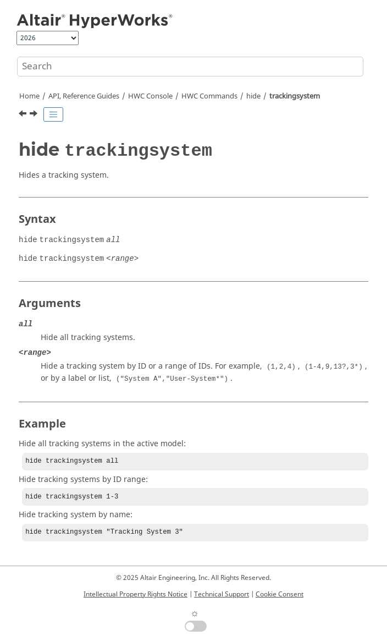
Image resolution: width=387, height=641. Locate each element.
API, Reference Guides (83, 96)
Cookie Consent (279, 594)
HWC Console (150, 96)
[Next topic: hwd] (34, 115)
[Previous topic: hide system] (23, 115)
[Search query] (190, 66)
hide (253, 96)
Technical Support (221, 594)
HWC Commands (209, 96)
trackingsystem (294, 96)
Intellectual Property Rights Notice (135, 594)
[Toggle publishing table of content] (53, 114)
